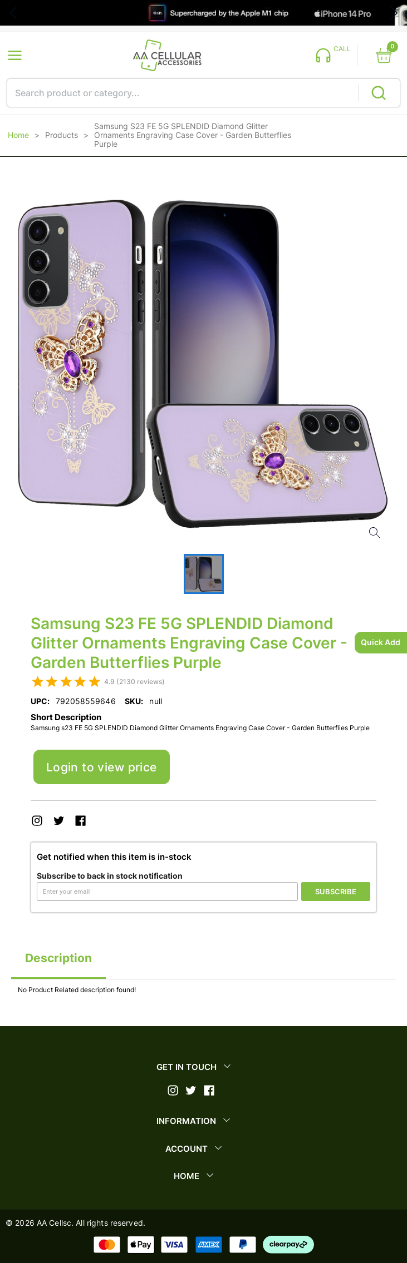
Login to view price (101, 767)
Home (18, 135)
